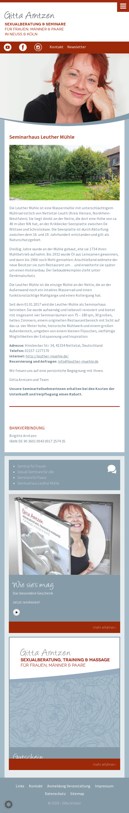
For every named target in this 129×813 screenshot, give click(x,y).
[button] (8, 804)
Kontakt (36, 786)
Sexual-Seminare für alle (35, 471)
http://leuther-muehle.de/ (47, 356)
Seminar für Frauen (31, 466)
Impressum (104, 786)
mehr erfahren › (104, 627)
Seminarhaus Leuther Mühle (38, 483)
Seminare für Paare (31, 477)
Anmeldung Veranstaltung (68, 786)
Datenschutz (55, 793)
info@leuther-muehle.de (78, 361)
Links (20, 786)
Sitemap (77, 793)
